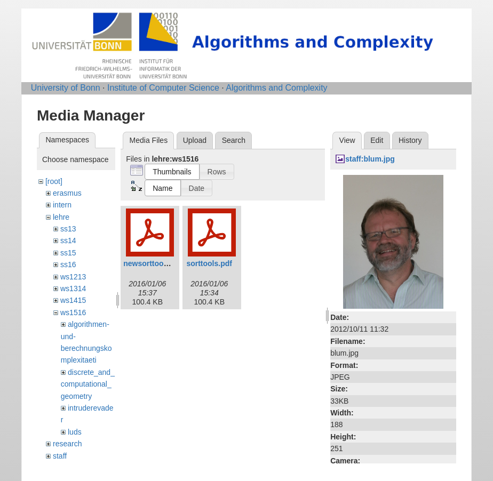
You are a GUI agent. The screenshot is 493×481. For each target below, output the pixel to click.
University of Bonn (65, 87)
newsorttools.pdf (153, 263)
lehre (61, 217)
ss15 (68, 252)
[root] (53, 181)
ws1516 (73, 312)
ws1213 (73, 276)
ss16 (68, 264)
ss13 (68, 229)
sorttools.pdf (209, 263)
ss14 (68, 240)
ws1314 (73, 288)
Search (233, 140)
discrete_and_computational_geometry (88, 384)
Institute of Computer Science (163, 87)
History (410, 140)
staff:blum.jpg (370, 159)
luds (75, 432)
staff (60, 456)
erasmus (67, 193)
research (67, 443)
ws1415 (73, 300)
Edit (376, 140)
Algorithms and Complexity (276, 87)
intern (62, 205)
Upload (194, 140)
